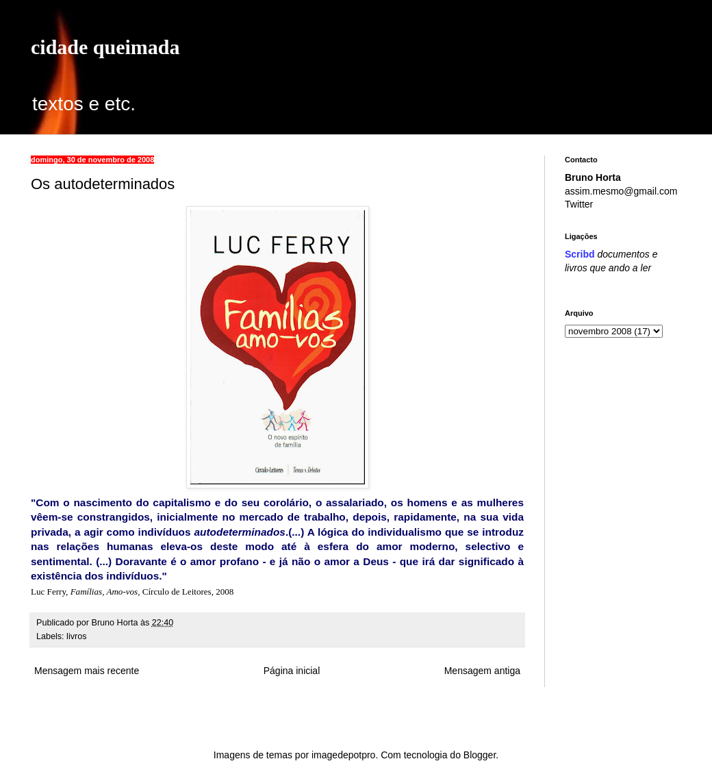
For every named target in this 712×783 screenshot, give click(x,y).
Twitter (579, 204)
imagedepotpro (343, 754)
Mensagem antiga (482, 670)
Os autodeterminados (103, 183)
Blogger (479, 754)
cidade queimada (105, 47)
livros (76, 636)
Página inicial (292, 670)
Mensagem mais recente (86, 670)
